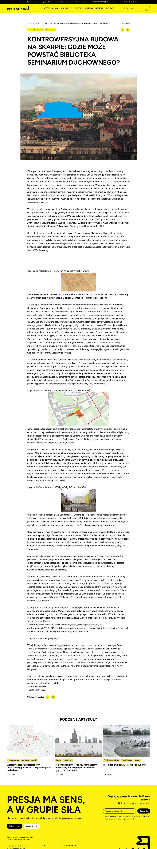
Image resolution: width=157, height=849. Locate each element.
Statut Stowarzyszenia (68, 845)
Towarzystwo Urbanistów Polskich (87, 226)
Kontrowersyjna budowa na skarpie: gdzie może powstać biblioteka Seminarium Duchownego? (77, 23)
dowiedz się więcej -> (116, 2)
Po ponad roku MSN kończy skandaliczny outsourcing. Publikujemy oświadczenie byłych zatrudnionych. (76, 767)
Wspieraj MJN (32, 826)
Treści (29, 23)
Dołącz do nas (14, 826)
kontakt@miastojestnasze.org (17, 846)
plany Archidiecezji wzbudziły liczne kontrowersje (80, 209)
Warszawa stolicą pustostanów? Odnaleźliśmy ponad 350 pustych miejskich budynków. (29, 767)
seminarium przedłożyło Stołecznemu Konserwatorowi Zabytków (60, 535)
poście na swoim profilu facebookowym (75, 236)
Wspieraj (99, 8)
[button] (66, 8)
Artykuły (38, 23)
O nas (55, 8)
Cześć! (46, 8)
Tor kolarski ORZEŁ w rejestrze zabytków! (124, 764)
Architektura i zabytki (35, 30)
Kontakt (89, 8)
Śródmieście (50, 30)
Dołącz (110, 8)
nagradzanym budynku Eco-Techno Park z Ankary (52, 473)
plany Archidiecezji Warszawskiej (73, 171)
